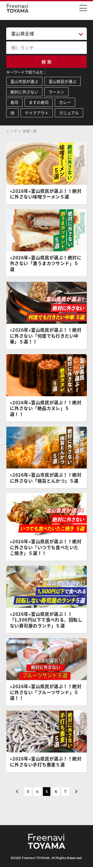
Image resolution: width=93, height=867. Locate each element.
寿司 (14, 102)
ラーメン (56, 92)
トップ (11, 130)
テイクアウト (37, 113)
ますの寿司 (39, 102)
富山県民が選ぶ (62, 81)
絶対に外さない (24, 92)
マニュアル (69, 113)
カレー (65, 102)
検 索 (46, 61)
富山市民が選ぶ (24, 81)
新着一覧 (30, 130)
